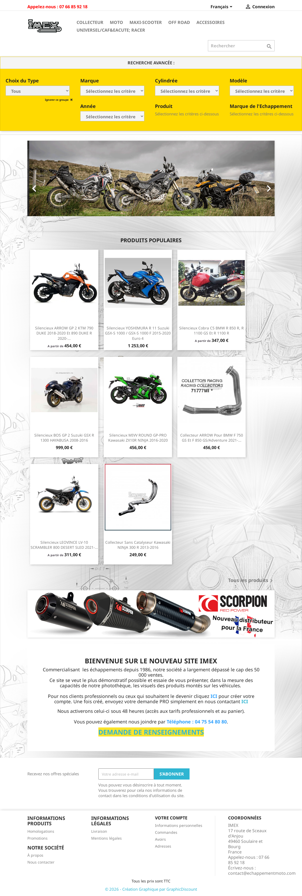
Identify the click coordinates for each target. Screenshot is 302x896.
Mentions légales (106, 838)
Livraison (99, 831)
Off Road (179, 22)
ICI (244, 701)
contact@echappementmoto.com (262, 873)
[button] (46, 186)
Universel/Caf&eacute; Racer (111, 30)
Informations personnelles (178, 825)
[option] (151, 186)
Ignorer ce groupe (57, 100)
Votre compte (171, 818)
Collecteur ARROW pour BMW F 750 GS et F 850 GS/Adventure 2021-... (211, 438)
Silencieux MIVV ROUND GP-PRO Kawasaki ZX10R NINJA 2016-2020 (138, 438)
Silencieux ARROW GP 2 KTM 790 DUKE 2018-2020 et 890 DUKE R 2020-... (64, 333)
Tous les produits (251, 580)
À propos (35, 855)
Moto (116, 22)
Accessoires (210, 22)
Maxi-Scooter (145, 22)
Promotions (37, 838)
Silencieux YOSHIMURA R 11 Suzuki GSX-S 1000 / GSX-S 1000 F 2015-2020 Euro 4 (138, 333)
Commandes (166, 832)
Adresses (163, 846)
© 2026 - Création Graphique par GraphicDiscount (151, 889)
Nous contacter (40, 862)
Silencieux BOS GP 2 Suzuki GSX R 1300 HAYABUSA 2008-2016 (64, 438)
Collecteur (90, 22)
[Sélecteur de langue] (222, 7)
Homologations (40, 831)
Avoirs (160, 839)
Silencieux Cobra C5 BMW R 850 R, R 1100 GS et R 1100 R (211, 330)
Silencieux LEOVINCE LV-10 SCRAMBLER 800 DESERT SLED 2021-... (64, 545)
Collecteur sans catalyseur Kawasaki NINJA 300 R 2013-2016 (137, 545)
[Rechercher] (241, 45)
